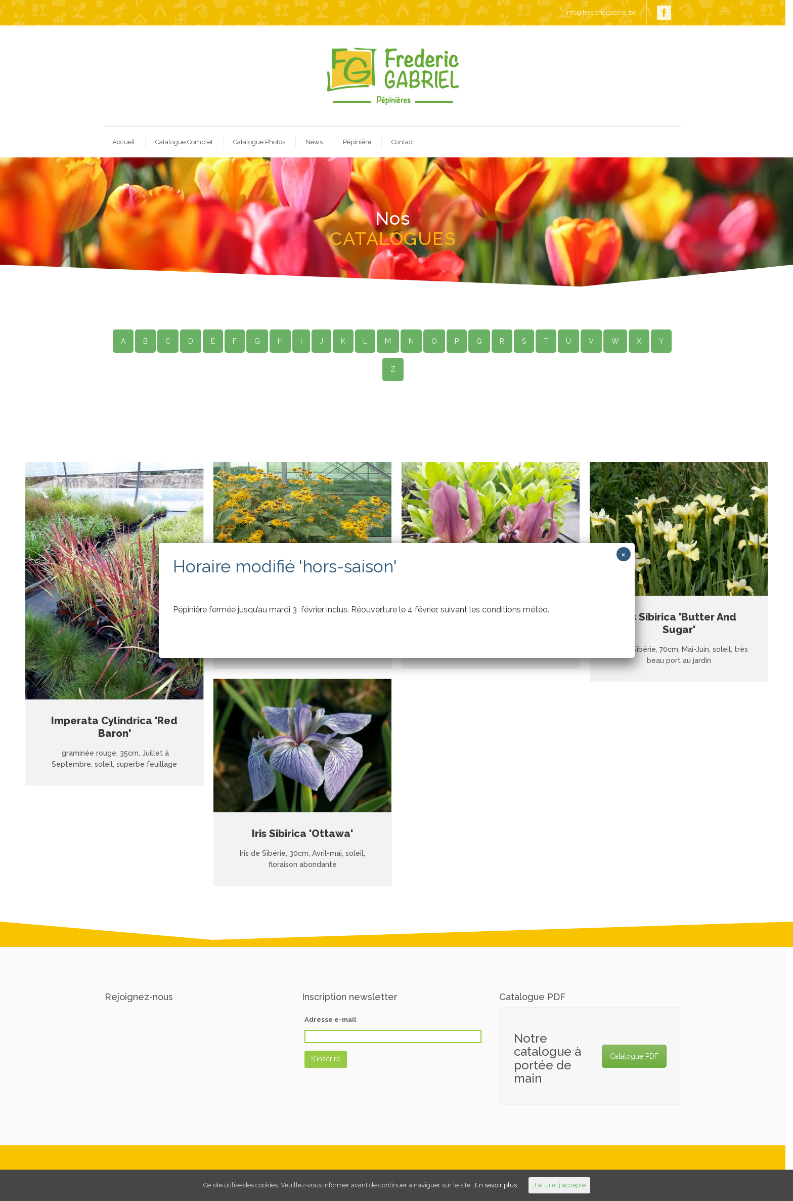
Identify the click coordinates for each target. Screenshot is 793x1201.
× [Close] (623, 554)
